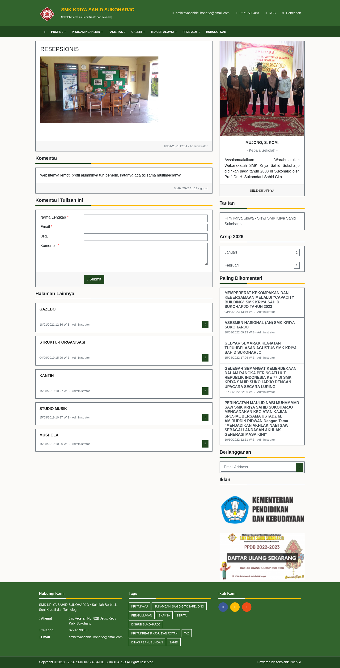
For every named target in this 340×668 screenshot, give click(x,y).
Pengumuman (141, 615)
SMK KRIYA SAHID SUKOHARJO (100, 662)
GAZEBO (47, 309)
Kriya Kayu (139, 606)
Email (46, 227)
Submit (94, 279)
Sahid (173, 642)
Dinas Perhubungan (147, 642)
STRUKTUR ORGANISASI (62, 342)
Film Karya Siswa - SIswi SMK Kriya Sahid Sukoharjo (260, 221)
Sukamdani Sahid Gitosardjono (179, 606)
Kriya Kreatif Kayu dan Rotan (154, 633)
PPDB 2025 (191, 32)
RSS (271, 13)
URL (44, 236)
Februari (262, 265)
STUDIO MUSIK (53, 409)
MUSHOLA (49, 435)
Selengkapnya (262, 190)
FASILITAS (117, 32)
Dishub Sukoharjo (145, 624)
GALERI (138, 32)
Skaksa (164, 615)
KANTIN (46, 376)
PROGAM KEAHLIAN (87, 32)
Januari (262, 252)
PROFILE (58, 32)
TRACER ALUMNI (164, 32)
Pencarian (291, 13)
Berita (182, 615)
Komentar (49, 246)
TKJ (186, 633)
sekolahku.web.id (288, 662)
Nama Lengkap (54, 217)
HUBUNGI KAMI (216, 32)
